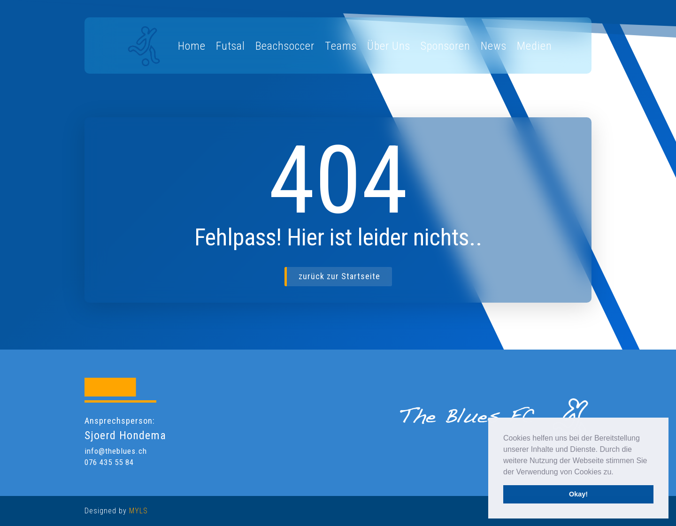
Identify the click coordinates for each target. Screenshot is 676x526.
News (494, 46)
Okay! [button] (578, 494)
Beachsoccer (285, 46)
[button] (616, 472)
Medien (534, 46)
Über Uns (388, 46)
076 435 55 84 (109, 462)
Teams (341, 46)
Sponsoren (445, 46)
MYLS (138, 510)
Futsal (230, 46)
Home (192, 46)
